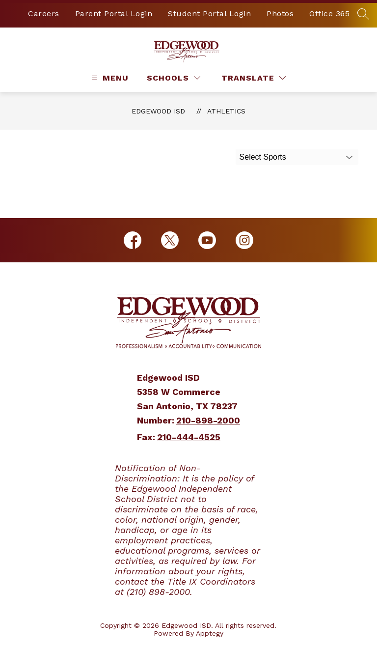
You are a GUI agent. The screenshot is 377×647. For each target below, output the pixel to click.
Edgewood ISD (158, 111)
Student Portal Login (209, 13)
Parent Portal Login (114, 13)
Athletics (226, 111)
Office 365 (329, 13)
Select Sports (263, 157)
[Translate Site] (253, 78)
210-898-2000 (208, 420)
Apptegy (209, 633)
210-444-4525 (188, 437)
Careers (43, 13)
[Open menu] (109, 78)
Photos (280, 13)
